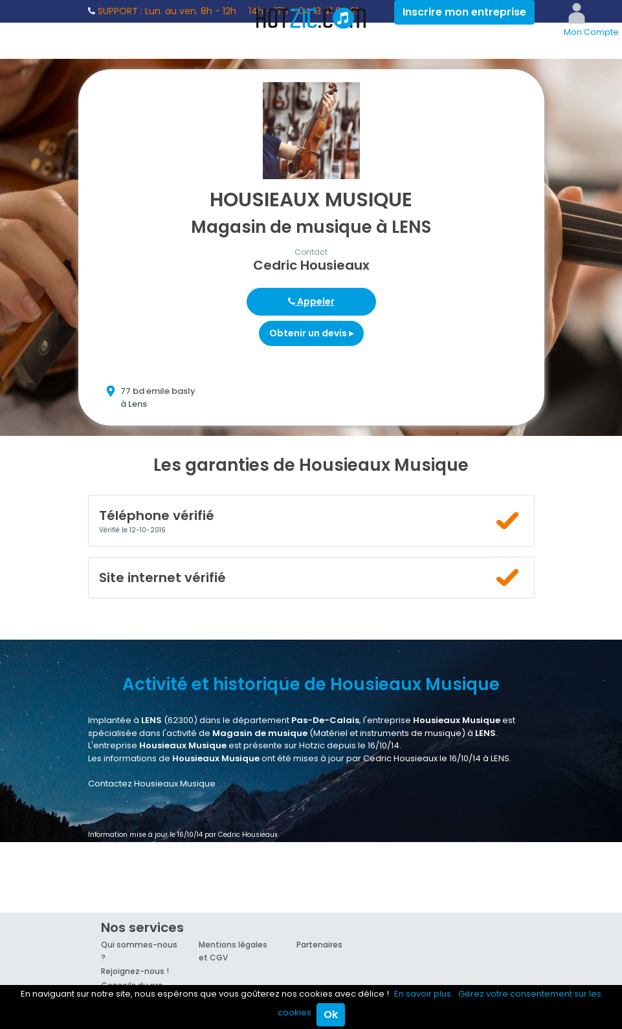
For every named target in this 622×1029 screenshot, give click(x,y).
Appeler (311, 301)
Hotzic (311, 18)
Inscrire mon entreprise (464, 12)
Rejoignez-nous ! (135, 971)
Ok (331, 1014)
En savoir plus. (423, 994)
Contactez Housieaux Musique (152, 783)
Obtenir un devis (311, 333)
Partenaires (319, 944)
